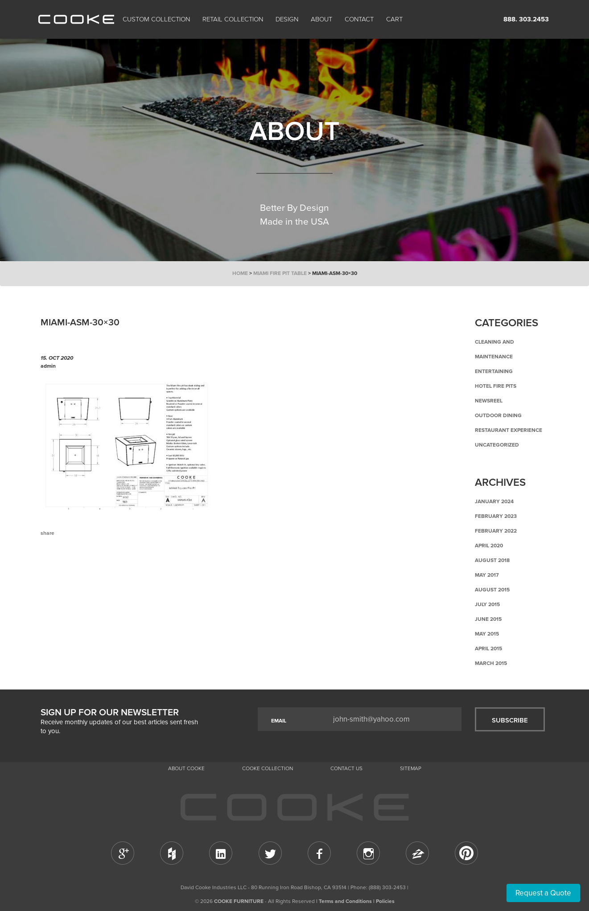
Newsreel (489, 401)
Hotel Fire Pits (495, 386)
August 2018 (492, 560)
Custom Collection (156, 19)
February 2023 (496, 516)
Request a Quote (543, 893)
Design (287, 19)
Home (240, 273)
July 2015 (487, 604)
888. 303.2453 (526, 19)
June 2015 (488, 619)
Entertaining (494, 371)
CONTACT (359, 19)
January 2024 (494, 501)
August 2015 (492, 590)
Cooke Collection (267, 768)
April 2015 (488, 648)
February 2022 (496, 531)
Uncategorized (497, 445)
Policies (385, 901)
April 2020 (489, 545)
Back (85, 570)
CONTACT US (346, 768)
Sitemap (410, 768)
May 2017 (487, 575)
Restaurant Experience (508, 430)
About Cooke (186, 768)
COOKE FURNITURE (239, 901)
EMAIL (278, 721)
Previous (54, 570)
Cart (395, 19)
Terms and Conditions (345, 901)
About (321, 19)
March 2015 (491, 663)
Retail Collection (232, 19)
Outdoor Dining (498, 415)
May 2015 (487, 634)
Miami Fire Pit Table (280, 273)
